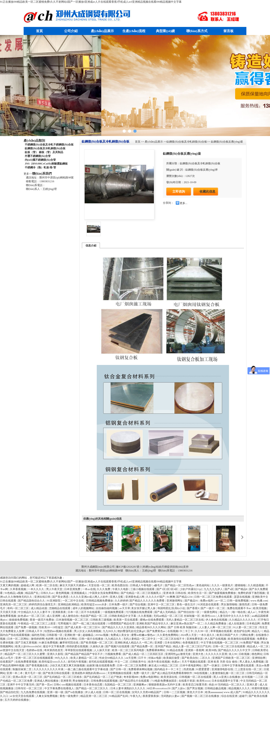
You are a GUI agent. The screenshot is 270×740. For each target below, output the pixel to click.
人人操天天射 (102, 650)
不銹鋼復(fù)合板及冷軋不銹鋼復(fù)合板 (49, 144)
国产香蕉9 (193, 608)
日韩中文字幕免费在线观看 (238, 665)
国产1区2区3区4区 (167, 589)
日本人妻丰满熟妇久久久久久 (128, 688)
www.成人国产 (232, 692)
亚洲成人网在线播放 (46, 680)
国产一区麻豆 (212, 665)
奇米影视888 (131, 677)
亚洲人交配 (117, 596)
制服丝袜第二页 (22, 669)
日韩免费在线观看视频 (104, 680)
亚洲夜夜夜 (59, 612)
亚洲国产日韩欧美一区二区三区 (231, 657)
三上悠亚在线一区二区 (249, 669)
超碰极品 (88, 635)
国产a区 (229, 589)
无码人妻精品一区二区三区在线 (185, 619)
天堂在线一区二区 (99, 585)
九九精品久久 (113, 638)
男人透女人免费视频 (251, 661)
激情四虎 (244, 604)
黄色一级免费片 (69, 696)
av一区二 (220, 600)
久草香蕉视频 (18, 589)
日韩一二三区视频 (175, 692)
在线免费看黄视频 (26, 661)
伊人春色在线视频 (217, 619)
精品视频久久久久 (239, 688)
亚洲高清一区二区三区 (14, 604)
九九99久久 (109, 631)
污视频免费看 (113, 654)
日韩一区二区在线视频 (117, 692)
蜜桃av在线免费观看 (152, 619)
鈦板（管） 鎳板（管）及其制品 (44, 152)
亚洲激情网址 (174, 600)
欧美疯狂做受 (171, 657)
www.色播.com (259, 600)
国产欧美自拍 (190, 657)
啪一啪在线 (239, 612)
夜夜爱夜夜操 (151, 696)
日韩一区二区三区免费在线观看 (213, 596)
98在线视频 (201, 673)
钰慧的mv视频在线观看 (58, 631)
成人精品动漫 (39, 608)
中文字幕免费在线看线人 (59, 688)
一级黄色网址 (209, 612)
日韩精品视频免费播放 (100, 600)
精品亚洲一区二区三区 (94, 696)
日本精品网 (253, 623)
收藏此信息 (207, 191)
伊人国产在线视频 (216, 638)
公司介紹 (71, 31)
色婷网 (49, 638)
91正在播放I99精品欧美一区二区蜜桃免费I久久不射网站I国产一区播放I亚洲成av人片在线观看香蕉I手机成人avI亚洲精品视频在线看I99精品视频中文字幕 (91, 1)
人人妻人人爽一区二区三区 (215, 627)
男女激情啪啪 (229, 604)
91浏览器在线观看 (208, 604)
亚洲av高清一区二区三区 (28, 677)
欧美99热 (211, 650)
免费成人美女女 (120, 635)
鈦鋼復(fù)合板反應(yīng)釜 (226, 141)
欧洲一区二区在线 (47, 585)
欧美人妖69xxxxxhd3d (28, 646)
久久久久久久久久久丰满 (49, 669)
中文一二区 (122, 661)
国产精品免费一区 (142, 646)
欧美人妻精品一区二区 (84, 657)
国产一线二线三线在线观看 (89, 623)
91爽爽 (171, 596)
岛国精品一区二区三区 (118, 684)
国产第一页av (44, 684)
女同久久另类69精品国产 (147, 692)
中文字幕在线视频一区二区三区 (220, 642)
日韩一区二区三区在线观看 (229, 646)
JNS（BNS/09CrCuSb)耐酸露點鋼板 (46, 163)
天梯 (164, 566)
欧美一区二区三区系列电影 (128, 650)
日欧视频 (244, 654)
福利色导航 (38, 635)
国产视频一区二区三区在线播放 (200, 696)
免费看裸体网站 (156, 650)
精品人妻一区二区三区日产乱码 (192, 646)
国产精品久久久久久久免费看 (147, 600)
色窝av (176, 661)
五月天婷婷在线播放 (16, 699)
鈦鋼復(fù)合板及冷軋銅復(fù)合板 (45, 148)
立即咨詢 (178, 191)
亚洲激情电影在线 (223, 669)
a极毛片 (158, 585)
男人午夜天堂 (54, 589)
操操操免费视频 (19, 619)
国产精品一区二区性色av (180, 585)
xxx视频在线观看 (71, 684)
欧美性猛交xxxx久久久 (53, 661)
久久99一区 (202, 631)
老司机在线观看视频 (101, 661)
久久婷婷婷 (121, 600)
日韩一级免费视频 (238, 600)
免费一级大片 (141, 673)
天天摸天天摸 (8, 612)
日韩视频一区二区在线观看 (195, 677)
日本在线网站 (172, 642)
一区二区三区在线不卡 (171, 638)
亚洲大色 (198, 654)
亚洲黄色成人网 (135, 596)
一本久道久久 (206, 635)
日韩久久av (47, 593)
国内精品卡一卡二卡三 (168, 669)
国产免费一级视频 (26, 627)
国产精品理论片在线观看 (134, 680)
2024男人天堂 (188, 635)
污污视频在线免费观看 (139, 612)
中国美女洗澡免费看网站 (104, 593)
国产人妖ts (178, 688)
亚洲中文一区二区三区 (161, 604)
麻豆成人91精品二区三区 (163, 665)
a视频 (20, 593)
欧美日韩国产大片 (228, 635)
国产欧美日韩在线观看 (56, 673)
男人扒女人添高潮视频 (88, 631)
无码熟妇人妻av (170, 696)
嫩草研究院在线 (69, 642)
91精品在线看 (175, 650)
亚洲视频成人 (79, 593)
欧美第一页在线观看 (126, 619)
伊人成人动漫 (93, 692)
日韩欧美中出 (138, 661)
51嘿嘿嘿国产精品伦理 (121, 623)
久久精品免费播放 (216, 623)
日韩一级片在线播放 (91, 638)
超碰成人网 (28, 585)
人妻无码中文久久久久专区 (233, 615)
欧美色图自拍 (120, 585)
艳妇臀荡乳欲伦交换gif (131, 631)
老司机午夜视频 (77, 661)
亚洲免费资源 (195, 638)
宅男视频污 (65, 623)
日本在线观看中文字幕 (225, 680)
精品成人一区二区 (258, 646)
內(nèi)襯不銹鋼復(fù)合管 (40, 159)
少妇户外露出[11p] (191, 589)
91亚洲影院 (54, 600)
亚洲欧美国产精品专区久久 (152, 623)
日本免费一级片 (118, 604)
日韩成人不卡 (34, 631)
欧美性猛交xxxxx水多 (94, 604)
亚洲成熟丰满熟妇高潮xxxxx (89, 673)
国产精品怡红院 (10, 692)
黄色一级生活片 (186, 604)
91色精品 (9, 593)
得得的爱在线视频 (77, 646)
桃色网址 (257, 654)
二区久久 (205, 657)
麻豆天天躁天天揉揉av (73, 585)
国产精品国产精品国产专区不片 (84, 654)
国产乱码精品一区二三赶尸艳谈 (103, 677)
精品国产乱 (32, 593)
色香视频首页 (190, 642)
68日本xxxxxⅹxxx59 (159, 688)
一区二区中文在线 (73, 600)
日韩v (57, 684)
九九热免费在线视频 (33, 692)
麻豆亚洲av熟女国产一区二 (187, 623)
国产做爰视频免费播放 (222, 593)
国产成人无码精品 (165, 612)
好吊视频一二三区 (253, 677)
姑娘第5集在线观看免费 (101, 665)
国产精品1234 (184, 596)
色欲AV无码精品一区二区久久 (227, 684)
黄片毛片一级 (33, 673)
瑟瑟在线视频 (242, 596)
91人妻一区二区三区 (245, 627)
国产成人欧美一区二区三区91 (83, 627)
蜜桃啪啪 (240, 585)
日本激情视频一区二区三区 (72, 619)
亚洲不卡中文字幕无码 (21, 684)
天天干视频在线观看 (194, 661)
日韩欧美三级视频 (101, 619)
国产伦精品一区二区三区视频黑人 (141, 593)
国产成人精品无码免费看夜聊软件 (172, 673)
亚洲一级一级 (55, 692)
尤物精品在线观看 (60, 608)
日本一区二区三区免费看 (132, 665)
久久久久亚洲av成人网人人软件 (89, 596)
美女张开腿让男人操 (143, 608)
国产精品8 (241, 589)
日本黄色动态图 (93, 684)
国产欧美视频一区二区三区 (97, 642)
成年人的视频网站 (83, 608)
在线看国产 (7, 661)
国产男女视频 (195, 688)
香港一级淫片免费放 (42, 619)
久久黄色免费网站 (168, 635)
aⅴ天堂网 (131, 657)
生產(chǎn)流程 (133, 31)
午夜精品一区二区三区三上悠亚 (37, 623)
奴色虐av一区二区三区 (31, 615)
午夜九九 (136, 696)
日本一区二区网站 (18, 638)
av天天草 (124, 608)
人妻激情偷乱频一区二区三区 (227, 673)
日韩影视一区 (54, 635)
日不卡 (142, 657)
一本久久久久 (36, 589)
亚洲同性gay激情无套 (178, 654)
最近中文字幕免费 (54, 646)
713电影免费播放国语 (164, 680)
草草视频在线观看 (221, 631)
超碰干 (243, 696)
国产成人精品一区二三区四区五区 (143, 654)
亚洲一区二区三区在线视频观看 (34, 657)
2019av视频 (102, 635)
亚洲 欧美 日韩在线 (175, 593)
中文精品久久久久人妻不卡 (34, 612)
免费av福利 (207, 600)
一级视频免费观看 (113, 612)
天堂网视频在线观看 (119, 673)
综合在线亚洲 (229, 696)
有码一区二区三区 (18, 608)
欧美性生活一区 (198, 593)
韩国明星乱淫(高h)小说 (172, 608)
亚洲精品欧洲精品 (69, 604)
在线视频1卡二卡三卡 (180, 631)
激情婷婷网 (37, 638)
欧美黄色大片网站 (67, 638)
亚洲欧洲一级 (72, 635)
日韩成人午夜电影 (141, 585)
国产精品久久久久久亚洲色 (118, 627)
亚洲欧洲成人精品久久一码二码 (134, 642)
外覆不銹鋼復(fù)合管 (38, 156)
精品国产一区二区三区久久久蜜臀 (25, 654)
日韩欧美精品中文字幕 (123, 615)
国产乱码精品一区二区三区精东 (63, 677)
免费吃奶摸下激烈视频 (252, 593)
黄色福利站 (203, 585)
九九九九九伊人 (213, 589)
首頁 (39, 31)
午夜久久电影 (120, 589)
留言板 (228, 31)
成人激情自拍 (70, 615)
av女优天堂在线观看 (22, 696)
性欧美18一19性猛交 (51, 627)
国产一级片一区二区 (213, 608)
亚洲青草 (66, 680)
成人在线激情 (236, 623)
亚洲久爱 (252, 684)
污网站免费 (247, 635)
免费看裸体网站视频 (140, 669)
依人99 (233, 654)
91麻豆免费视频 (48, 642)
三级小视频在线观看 (142, 589)
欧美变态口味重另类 (195, 684)
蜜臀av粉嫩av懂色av (143, 635)
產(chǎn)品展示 (102, 31)
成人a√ (252, 612)
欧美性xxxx (209, 615)
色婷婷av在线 (34, 650)
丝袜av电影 (155, 657)
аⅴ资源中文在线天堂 (12, 650)
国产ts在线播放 (74, 692)
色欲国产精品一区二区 (94, 615)
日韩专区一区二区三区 (29, 688)
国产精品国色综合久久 (32, 600)
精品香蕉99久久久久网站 (151, 627)
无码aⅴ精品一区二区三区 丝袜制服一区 (177, 615)
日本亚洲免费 (72, 589)
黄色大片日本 (195, 692)
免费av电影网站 (150, 677)
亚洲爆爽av (140, 684)
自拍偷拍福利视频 (107, 608)
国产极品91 (191, 600)
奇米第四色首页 (54, 650)
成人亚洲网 (54, 615)
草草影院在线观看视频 (79, 650)
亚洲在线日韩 (42, 596)
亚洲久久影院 (55, 654)
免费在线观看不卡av (239, 608)
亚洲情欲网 (259, 657)
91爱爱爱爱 (203, 669)
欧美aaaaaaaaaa (214, 692)
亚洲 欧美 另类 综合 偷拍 (223, 661)
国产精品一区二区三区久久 (92, 688)
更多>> (28, 173)
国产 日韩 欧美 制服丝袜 (183, 627)
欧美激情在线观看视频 (242, 638)
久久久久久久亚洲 (216, 654)
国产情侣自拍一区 (189, 612)
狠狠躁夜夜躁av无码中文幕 (164, 684)
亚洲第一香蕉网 (195, 650)
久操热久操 (97, 646)
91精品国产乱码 (119, 696)
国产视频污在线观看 (117, 646)
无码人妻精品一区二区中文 (139, 638)
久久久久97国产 (156, 596)
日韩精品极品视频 (216, 688)
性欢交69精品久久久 (111, 657)
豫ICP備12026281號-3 (129, 566)
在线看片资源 (187, 680)
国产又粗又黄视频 (26, 642)
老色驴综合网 (242, 631)
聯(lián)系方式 (196, 31)
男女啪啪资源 (80, 680)
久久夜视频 (145, 615)
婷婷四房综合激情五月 (42, 604)
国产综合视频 (138, 604)
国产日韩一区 (118, 669)
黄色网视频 (63, 593)
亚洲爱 (158, 642)
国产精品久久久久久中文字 (234, 650)
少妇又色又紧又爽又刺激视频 (68, 665)
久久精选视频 (256, 585)
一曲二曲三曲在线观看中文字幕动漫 (87, 669)
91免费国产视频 (250, 642)
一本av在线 (88, 589)
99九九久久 (62, 657)
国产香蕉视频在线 (37, 665)
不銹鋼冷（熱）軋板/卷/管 (40, 167)
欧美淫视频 (260, 608)
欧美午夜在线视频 (159, 661)
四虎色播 (189, 669)
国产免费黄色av (156, 631)
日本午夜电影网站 (191, 665)
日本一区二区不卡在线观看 (84, 612)
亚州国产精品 (163, 646)
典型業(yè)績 (165, 31)
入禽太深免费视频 (47, 696)
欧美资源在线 (169, 677)
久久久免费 (104, 589)
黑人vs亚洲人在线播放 (227, 677)
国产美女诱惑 (60, 596)
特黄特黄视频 (260, 688)
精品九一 (225, 612)
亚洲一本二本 (15, 673)
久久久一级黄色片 (223, 585)
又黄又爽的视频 (10, 585)
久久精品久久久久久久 (243, 619)
